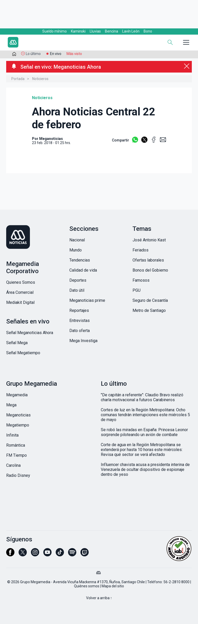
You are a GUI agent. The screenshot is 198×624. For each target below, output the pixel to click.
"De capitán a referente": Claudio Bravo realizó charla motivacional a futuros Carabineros (142, 397)
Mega (11, 404)
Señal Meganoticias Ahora (29, 332)
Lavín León (130, 31)
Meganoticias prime (87, 300)
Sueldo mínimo (54, 31)
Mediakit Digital (20, 302)
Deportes (77, 280)
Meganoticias (18, 415)
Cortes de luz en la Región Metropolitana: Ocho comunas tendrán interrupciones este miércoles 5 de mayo (145, 414)
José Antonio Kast (149, 240)
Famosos (141, 280)
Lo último (33, 54)
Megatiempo (17, 425)
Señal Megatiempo (23, 352)
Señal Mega (17, 342)
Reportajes (79, 310)
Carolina (13, 465)
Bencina (111, 31)
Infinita (12, 435)
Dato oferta (79, 330)
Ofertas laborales (148, 260)
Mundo (75, 250)
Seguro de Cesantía (150, 300)
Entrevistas (79, 320)
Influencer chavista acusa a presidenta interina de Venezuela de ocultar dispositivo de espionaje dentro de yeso (145, 469)
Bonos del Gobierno (150, 270)
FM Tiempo (16, 455)
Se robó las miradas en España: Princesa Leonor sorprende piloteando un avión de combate (144, 432)
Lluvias (95, 31)
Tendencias (79, 260)
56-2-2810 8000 (176, 582)
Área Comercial (20, 292)
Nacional (77, 240)
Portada (17, 79)
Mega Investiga (83, 340)
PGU (137, 290)
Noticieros (40, 79)
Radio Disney (18, 475)
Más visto (74, 54)
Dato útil (76, 290)
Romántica (15, 445)
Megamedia (17, 394)
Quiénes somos (86, 586)
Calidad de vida (83, 270)
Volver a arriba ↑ (99, 598)
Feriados (140, 250)
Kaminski (78, 31)
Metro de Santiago (149, 310)
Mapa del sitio (113, 586)
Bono (148, 31)
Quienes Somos (20, 282)
